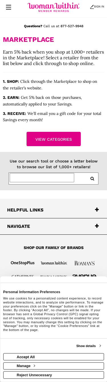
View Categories (53, 139)
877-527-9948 (71, 26)
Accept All (26, 356)
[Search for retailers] (42, 177)
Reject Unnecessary (34, 375)
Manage (26, 366)
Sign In (97, 6)
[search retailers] (92, 178)
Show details (86, 346)
